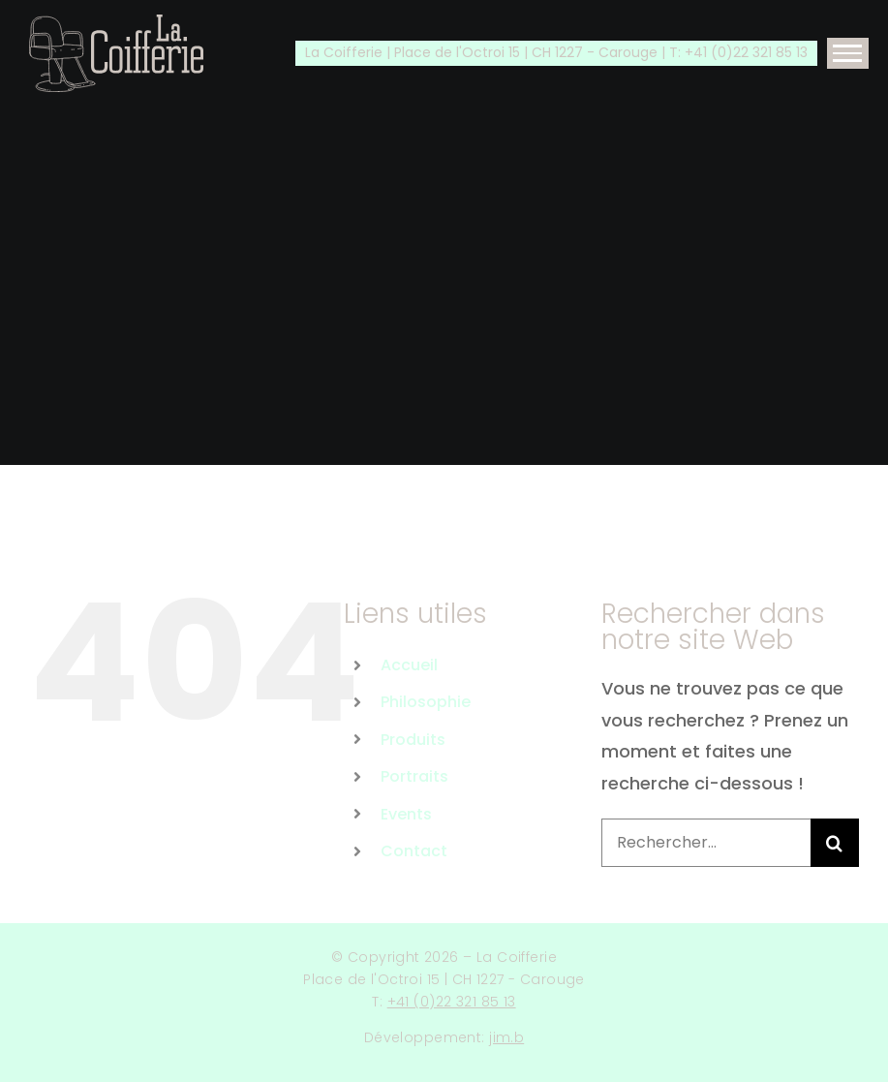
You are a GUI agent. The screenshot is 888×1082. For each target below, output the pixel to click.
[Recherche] (835, 843)
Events (406, 814)
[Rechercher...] (706, 843)
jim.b (506, 1037)
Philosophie (426, 702)
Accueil (409, 665)
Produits (413, 739)
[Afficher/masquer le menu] (848, 53)
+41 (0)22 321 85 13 (451, 1001)
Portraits (414, 776)
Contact (414, 851)
